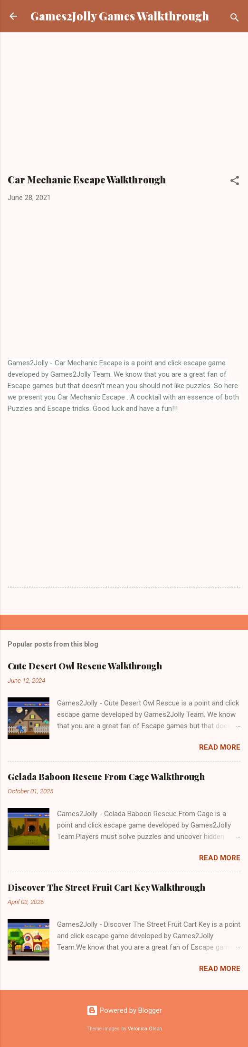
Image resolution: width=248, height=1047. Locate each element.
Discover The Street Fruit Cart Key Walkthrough (106, 887)
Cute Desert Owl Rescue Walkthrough (85, 666)
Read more (219, 747)
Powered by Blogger (124, 1010)
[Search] (234, 19)
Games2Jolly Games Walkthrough (119, 16)
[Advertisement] (124, 106)
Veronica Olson (145, 1029)
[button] (234, 182)
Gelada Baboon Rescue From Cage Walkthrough (106, 776)
